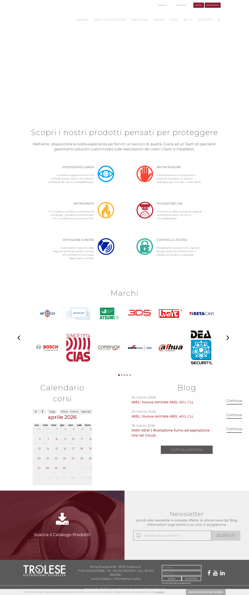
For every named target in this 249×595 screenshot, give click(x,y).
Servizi (158, 19)
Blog (188, 19)
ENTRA (198, 5)
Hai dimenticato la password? (172, 9)
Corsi (173, 19)
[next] (42, 414)
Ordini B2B (139, 19)
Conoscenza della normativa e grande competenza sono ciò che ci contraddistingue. (169, 211)
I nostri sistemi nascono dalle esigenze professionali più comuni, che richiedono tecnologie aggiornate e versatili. (81, 252)
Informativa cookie (127, 581)
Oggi (52, 414)
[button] (18, 339)
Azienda (81, 19)
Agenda (86, 414)
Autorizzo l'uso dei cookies (205, 591)
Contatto (205, 19)
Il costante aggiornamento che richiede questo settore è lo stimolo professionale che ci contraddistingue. (81, 174)
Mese (64, 414)
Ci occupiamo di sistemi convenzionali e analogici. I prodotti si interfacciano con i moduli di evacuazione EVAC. (81, 213)
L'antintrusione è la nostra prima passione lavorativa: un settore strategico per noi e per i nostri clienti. (169, 174)
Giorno (74, 414)
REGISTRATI (212, 5)
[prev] (36, 414)
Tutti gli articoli (187, 453)
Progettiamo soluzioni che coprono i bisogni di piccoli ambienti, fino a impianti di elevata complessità (169, 250)
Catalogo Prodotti (109, 19)
